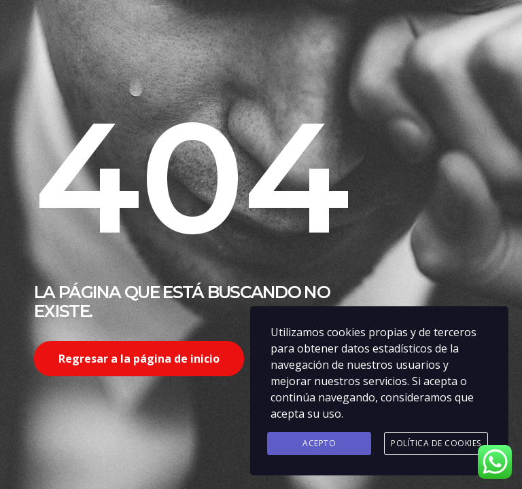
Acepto (319, 443)
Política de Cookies (436, 443)
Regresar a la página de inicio (139, 358)
